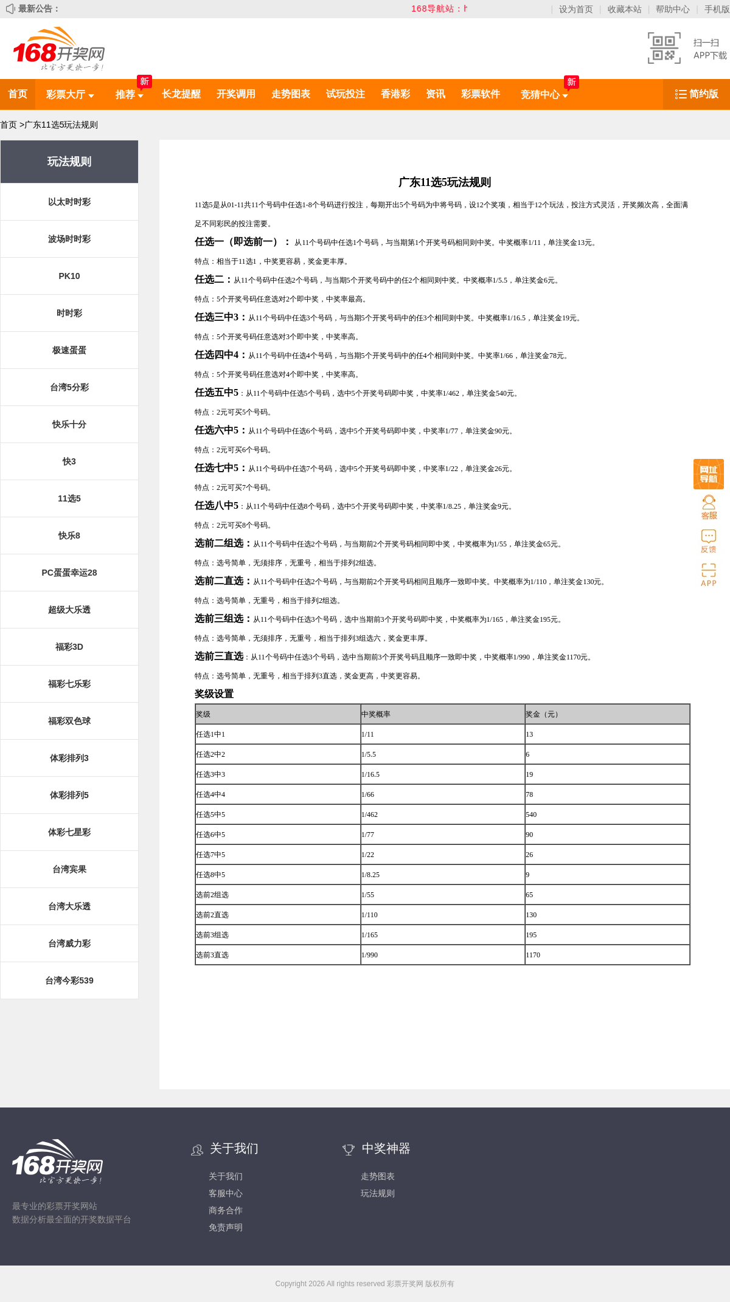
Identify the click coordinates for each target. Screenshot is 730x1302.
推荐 (130, 94)
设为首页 (576, 9)
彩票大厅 (70, 94)
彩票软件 (480, 94)
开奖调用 (236, 94)
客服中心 (226, 1193)
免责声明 (226, 1227)
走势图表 (290, 94)
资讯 (435, 94)
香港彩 (395, 94)
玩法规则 (378, 1193)
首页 (17, 94)
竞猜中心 (544, 94)
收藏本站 (625, 9)
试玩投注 (345, 94)
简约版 (703, 94)
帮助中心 (673, 9)
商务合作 (226, 1210)
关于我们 (226, 1176)
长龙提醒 (181, 94)
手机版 (717, 9)
